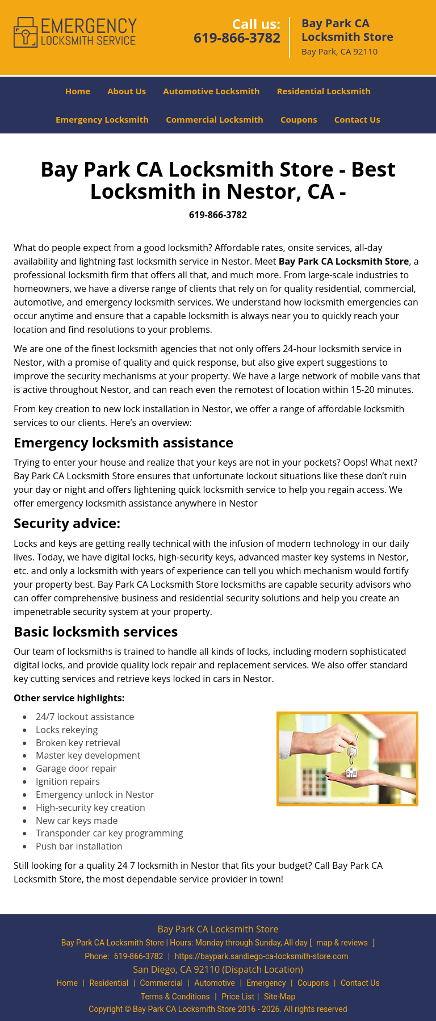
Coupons (298, 119)
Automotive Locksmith (211, 91)
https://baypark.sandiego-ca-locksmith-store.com (262, 956)
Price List (237, 996)
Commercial (161, 982)
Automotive (214, 982)
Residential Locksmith (324, 91)
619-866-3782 (237, 37)
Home (77, 91)
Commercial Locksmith (214, 119)
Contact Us (357, 119)
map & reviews (343, 942)
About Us (126, 91)
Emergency (266, 982)
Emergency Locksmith (102, 119)
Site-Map (279, 996)
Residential (108, 982)
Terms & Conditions (175, 996)
